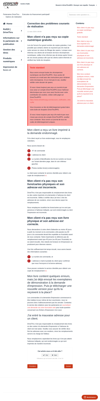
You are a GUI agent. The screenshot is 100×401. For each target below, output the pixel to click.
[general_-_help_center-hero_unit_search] (82, 14)
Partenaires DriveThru (11, 14)
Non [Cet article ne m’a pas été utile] (55, 355)
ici (46, 175)
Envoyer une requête (81, 5)
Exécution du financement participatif (35, 14)
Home (9, 24)
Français (92, 5)
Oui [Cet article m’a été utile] (47, 355)
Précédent (32, 366)
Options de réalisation (14, 17)
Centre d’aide (25, 4)
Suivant (68, 366)
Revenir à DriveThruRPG (64, 5)
